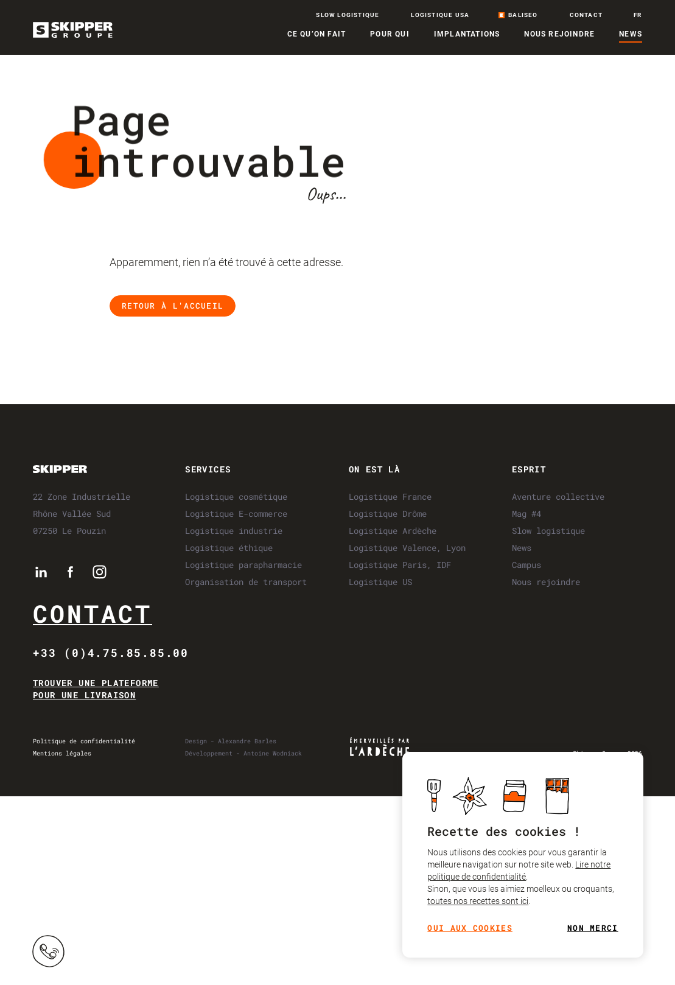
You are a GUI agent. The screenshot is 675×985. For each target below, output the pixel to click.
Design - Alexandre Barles (230, 741)
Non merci (592, 929)
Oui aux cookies (469, 929)
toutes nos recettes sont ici (477, 901)
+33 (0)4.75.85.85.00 (111, 652)
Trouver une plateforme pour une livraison (96, 689)
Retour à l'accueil (172, 305)
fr (638, 15)
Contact (92, 613)
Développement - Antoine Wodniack (243, 753)
